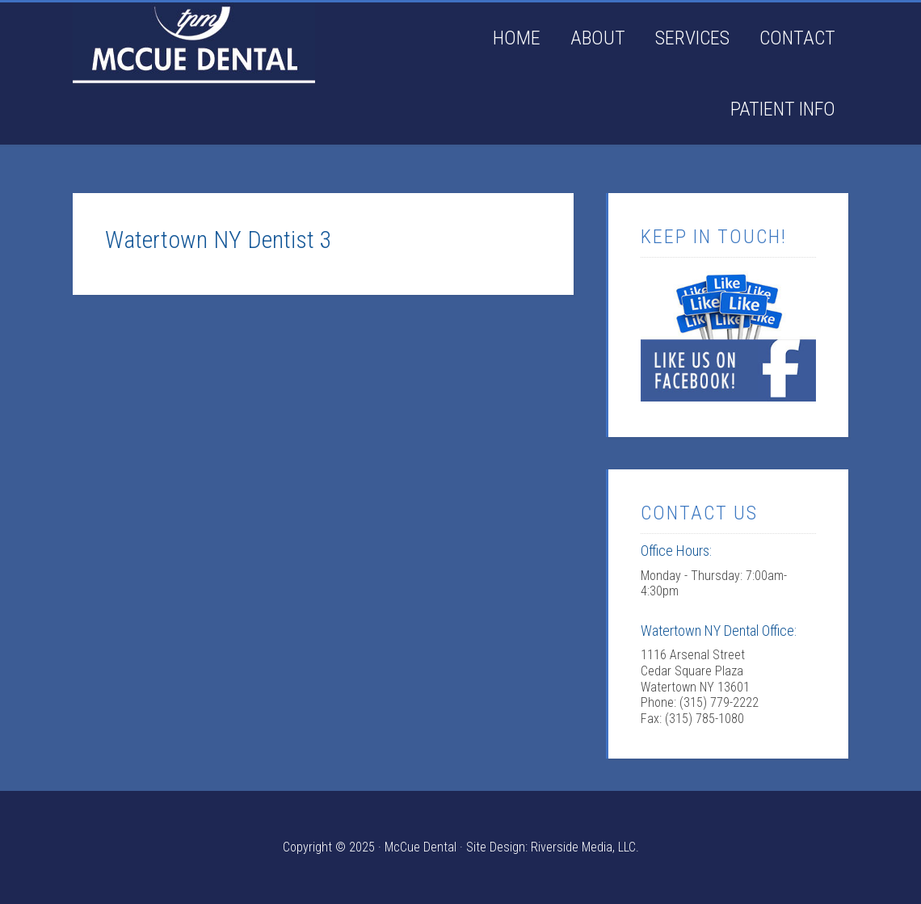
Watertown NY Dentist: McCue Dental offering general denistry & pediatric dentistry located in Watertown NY (194, 42)
